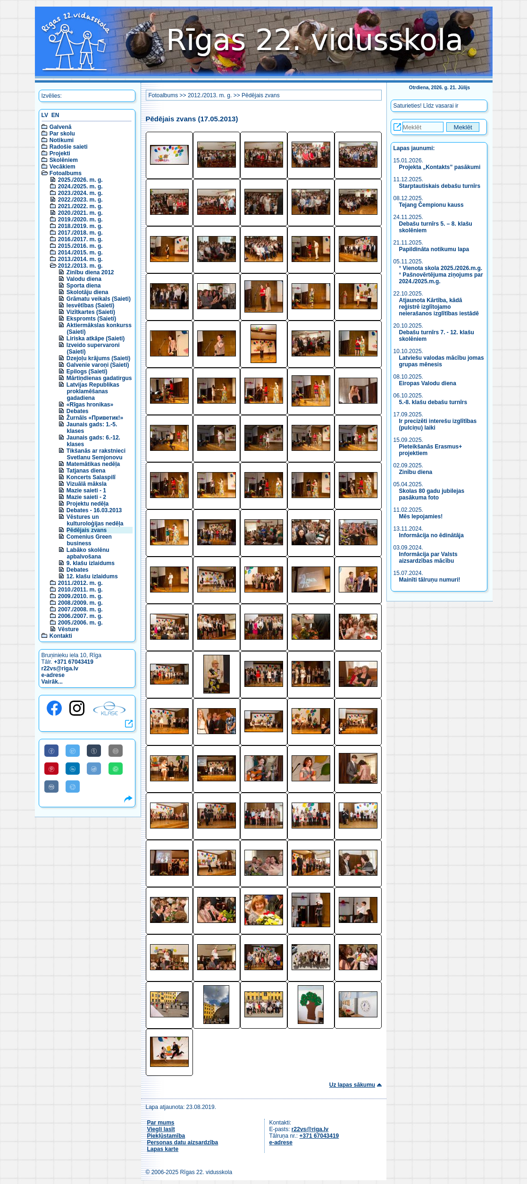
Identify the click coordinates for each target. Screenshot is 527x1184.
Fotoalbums (66, 173)
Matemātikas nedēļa (93, 464)
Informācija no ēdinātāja (431, 535)
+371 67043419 (73, 662)
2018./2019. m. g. (80, 226)
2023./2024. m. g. (80, 193)
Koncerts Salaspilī (91, 477)
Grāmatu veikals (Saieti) (99, 299)
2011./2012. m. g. (80, 583)
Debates (78, 411)
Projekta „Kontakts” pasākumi (440, 167)
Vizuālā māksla (87, 484)
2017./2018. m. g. (80, 232)
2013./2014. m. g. (80, 259)
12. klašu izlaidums (92, 576)
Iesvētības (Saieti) (90, 305)
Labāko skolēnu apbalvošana (88, 553)
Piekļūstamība (166, 1136)
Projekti (60, 153)
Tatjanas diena (86, 470)
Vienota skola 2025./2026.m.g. (443, 268)
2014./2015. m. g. (80, 252)
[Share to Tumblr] (94, 750)
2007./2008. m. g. (80, 609)
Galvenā (61, 127)
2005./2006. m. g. (80, 622)
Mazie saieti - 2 (86, 497)
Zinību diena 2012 (90, 272)
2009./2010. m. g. (80, 596)
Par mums (161, 1122)
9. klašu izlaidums (91, 563)
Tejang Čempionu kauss (431, 205)
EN (55, 115)
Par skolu (62, 133)
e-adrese (53, 675)
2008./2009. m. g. (80, 603)
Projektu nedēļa (88, 503)
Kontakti (61, 636)
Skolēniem (64, 160)
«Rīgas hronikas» (90, 404)
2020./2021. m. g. (80, 213)
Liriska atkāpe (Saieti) (96, 338)
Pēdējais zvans (87, 530)
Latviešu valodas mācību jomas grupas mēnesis (441, 361)
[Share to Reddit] (94, 768)
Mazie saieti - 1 (86, 490)
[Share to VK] (51, 786)
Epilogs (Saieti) (87, 371)
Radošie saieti (69, 147)
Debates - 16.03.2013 (94, 510)
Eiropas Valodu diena (427, 383)
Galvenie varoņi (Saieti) (98, 365)
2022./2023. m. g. (80, 199)
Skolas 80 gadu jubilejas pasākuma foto (432, 494)
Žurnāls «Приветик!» (95, 417)
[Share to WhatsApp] (116, 768)
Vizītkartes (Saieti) (91, 312)
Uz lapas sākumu (352, 1085)
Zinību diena (416, 472)
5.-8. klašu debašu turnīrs (433, 402)
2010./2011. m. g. (80, 589)
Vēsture (68, 629)
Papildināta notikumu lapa (434, 249)
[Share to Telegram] (73, 786)
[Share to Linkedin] (73, 768)
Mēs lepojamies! (421, 516)
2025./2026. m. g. (80, 180)
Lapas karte (163, 1149)
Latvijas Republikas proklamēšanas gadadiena (93, 391)
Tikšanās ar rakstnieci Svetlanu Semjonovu (96, 454)
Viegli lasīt (161, 1129)
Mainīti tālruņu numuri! (429, 579)
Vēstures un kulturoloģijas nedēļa (95, 520)
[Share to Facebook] (51, 750)
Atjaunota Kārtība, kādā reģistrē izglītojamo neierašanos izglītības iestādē (439, 307)
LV (45, 115)
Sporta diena (84, 285)
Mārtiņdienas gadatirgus (99, 378)
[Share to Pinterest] (51, 768)
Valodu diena (84, 279)
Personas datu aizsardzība (182, 1142)
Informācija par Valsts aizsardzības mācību (428, 557)
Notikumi (62, 140)
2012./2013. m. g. (80, 265)
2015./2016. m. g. (80, 246)
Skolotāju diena (88, 292)
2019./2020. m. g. (80, 219)
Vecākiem (62, 166)
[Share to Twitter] (73, 750)
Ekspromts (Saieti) (91, 318)
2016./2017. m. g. (80, 239)
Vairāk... (52, 681)
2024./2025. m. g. (80, 186)
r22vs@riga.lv (60, 668)
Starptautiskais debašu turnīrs (440, 186)
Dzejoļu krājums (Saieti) (98, 358)
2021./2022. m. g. (80, 206)
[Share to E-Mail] (116, 750)
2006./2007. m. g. (80, 616)
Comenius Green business (89, 540)
